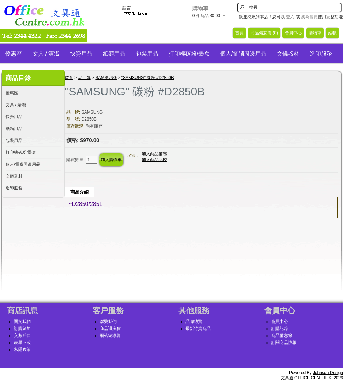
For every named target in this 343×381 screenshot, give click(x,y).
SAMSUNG (106, 77)
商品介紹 (79, 192)
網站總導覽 (110, 335)
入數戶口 (22, 335)
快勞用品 (81, 54)
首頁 (239, 32)
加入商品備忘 (154, 153)
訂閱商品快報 (283, 342)
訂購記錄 (279, 328)
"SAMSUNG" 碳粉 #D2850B (147, 77)
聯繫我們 (108, 321)
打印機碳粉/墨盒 (189, 54)
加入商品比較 (154, 159)
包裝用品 (147, 54)
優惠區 (13, 54)
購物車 (315, 32)
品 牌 (84, 77)
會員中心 (293, 32)
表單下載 (22, 342)
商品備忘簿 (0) (264, 32)
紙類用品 (114, 54)
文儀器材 (288, 54)
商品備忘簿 (281, 335)
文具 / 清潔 (46, 54)
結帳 (332, 32)
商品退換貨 (110, 328)
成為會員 (309, 16)
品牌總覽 (194, 321)
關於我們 (22, 321)
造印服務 (321, 54)
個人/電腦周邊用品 (243, 54)
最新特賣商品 (198, 328)
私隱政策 (22, 349)
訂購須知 (22, 328)
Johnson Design (328, 372)
